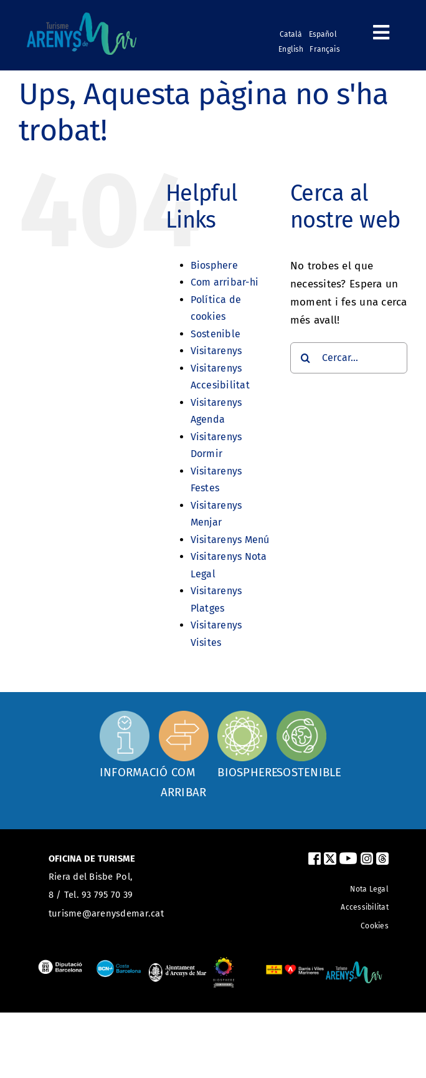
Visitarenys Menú (230, 540)
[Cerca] (305, 357)
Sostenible (216, 334)
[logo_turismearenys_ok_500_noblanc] (81, 17)
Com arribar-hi (225, 282)
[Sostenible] (301, 743)
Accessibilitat (365, 907)
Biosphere (214, 265)
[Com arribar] (184, 753)
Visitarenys (216, 351)
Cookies (375, 926)
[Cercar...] (348, 357)
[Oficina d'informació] (124, 742)
